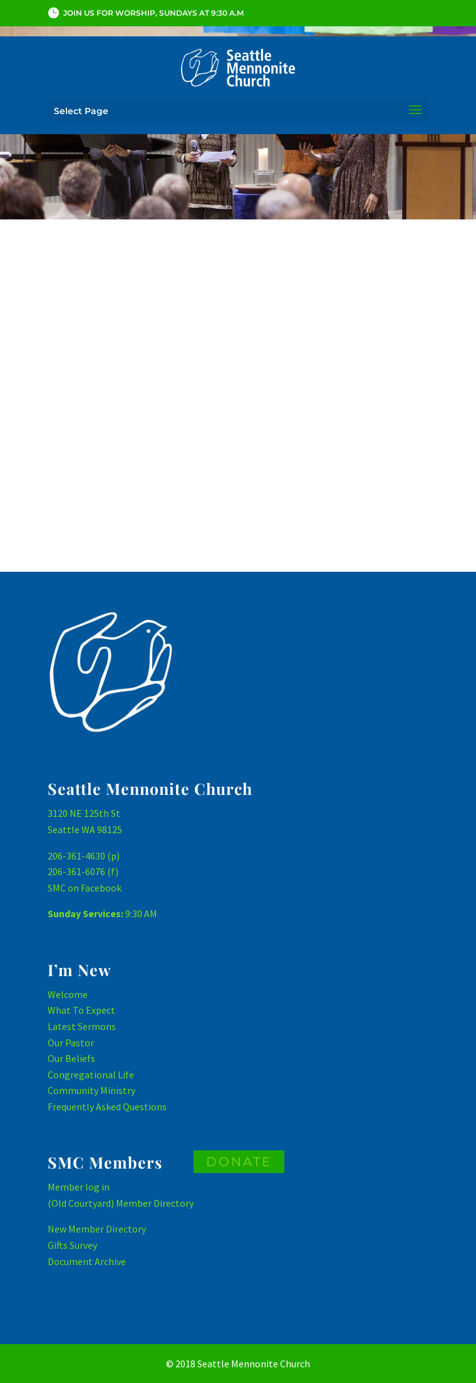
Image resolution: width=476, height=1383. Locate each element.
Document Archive (87, 1261)
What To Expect (81, 1010)
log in (97, 1187)
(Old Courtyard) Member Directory (121, 1203)
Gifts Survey (72, 1245)
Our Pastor (71, 1042)
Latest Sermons (82, 1026)
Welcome (68, 994)
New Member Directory (97, 1229)
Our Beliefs (71, 1058)
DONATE (239, 1161)
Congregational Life (91, 1074)
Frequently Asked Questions (107, 1106)
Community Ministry (91, 1090)
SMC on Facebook (85, 887)
